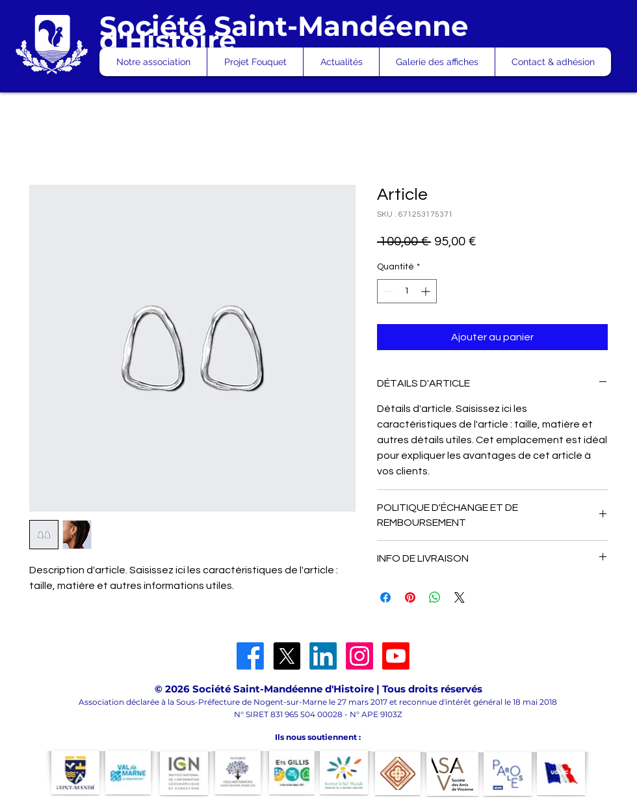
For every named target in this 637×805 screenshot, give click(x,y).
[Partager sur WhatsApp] (435, 597)
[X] (286, 656)
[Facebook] (250, 656)
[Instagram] (359, 656)
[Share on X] (459, 597)
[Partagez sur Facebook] (385, 597)
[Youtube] (396, 656)
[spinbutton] (407, 291)
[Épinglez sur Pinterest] (410, 597)
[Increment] (427, 291)
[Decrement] (387, 291)
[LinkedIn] (323, 656)
